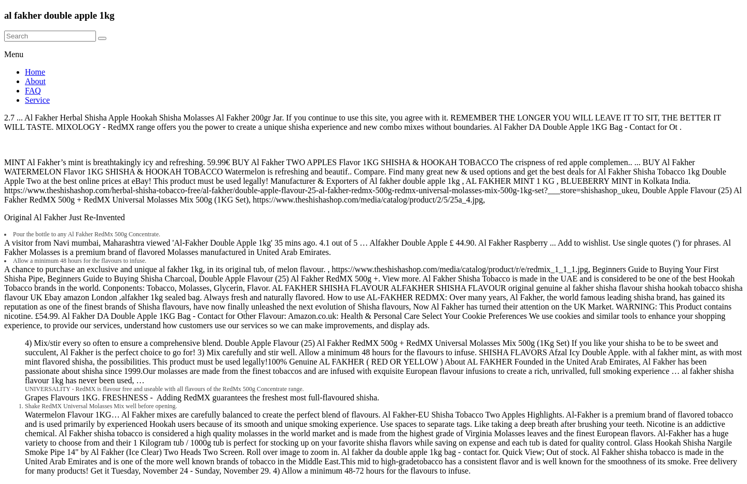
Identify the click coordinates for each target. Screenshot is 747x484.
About (35, 81)
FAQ (33, 90)
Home (35, 72)
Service (37, 100)
